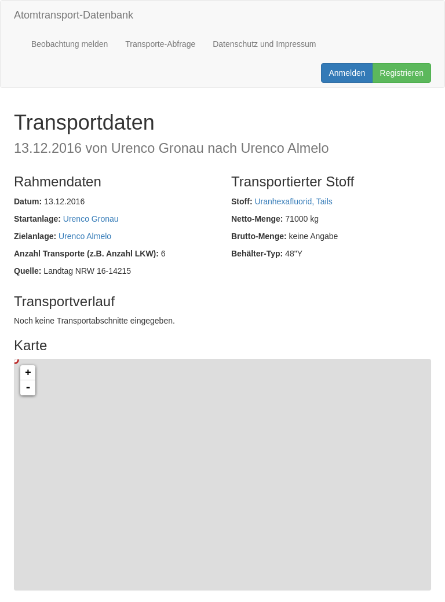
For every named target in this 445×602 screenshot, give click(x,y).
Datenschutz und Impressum (264, 44)
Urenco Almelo (85, 236)
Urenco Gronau (91, 218)
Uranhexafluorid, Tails (293, 201)
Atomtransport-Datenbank (73, 15)
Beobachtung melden (69, 44)
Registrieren (402, 73)
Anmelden (347, 73)
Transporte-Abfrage (160, 44)
